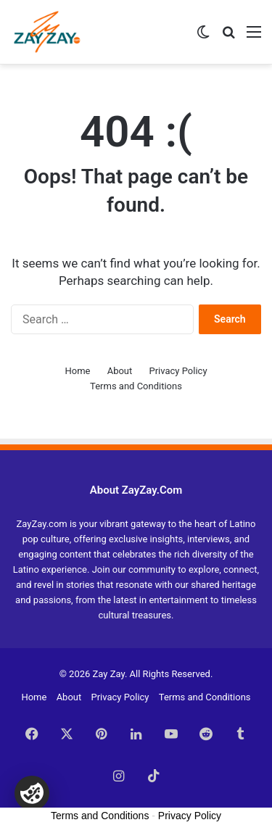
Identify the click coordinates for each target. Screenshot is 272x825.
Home (77, 370)
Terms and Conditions (136, 386)
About (120, 370)
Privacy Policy (178, 370)
